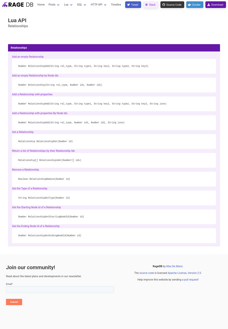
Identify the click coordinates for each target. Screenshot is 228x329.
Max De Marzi (174, 266)
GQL (79, 4)
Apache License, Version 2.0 (184, 273)
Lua (66, 4)
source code (146, 273)
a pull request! (190, 279)
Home (41, 4)
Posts (52, 4)
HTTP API (96, 4)
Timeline (116, 4)
